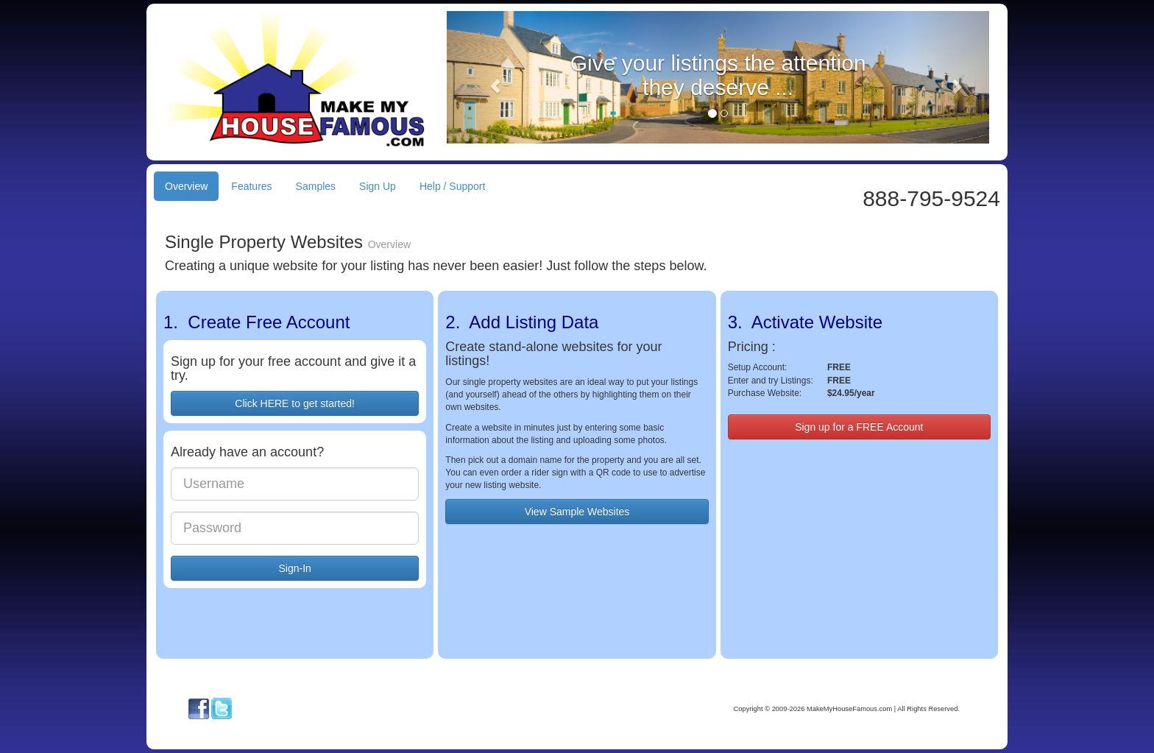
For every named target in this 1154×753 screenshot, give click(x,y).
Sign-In (294, 568)
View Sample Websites (577, 511)
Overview (186, 186)
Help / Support (453, 186)
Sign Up (377, 186)
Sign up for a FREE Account (859, 427)
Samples (316, 186)
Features (251, 186)
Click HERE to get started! (295, 403)
